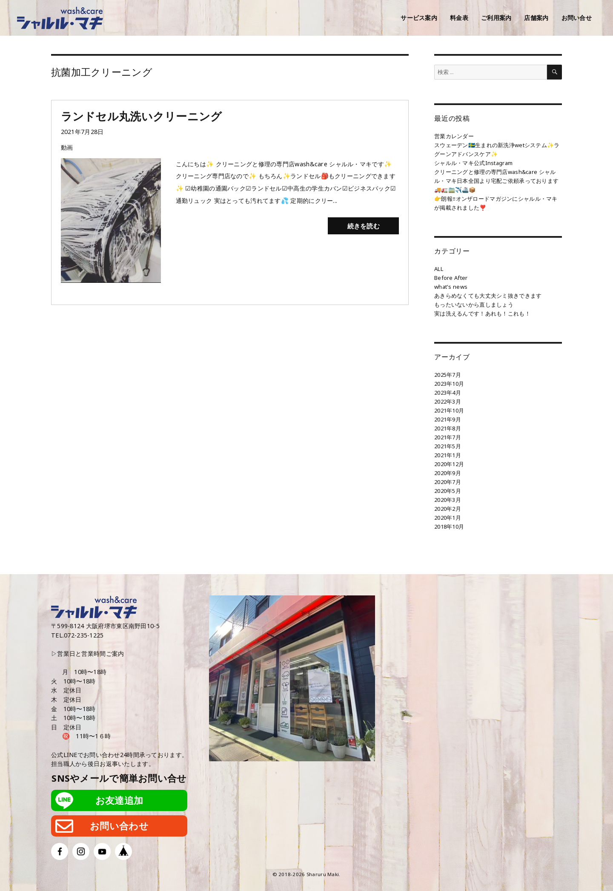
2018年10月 (449, 526)
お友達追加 (119, 800)
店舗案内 (536, 18)
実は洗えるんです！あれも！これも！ (482, 313)
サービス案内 (419, 18)
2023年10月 (449, 383)
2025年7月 (447, 375)
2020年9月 (447, 473)
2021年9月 (447, 419)
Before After (450, 278)
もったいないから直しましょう (473, 304)
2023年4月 (447, 392)
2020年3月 (447, 500)
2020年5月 (447, 491)
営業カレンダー (454, 136)
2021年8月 (447, 428)
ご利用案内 (496, 18)
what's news (450, 286)
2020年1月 (447, 517)
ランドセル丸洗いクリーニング (141, 116)
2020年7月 (447, 482)
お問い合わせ (119, 826)
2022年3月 (447, 401)
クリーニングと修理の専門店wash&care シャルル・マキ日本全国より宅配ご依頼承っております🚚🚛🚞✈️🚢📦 (496, 181)
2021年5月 (447, 446)
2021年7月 (447, 437)
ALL (438, 269)
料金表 (459, 18)
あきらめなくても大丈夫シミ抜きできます (487, 295)
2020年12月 (449, 464)
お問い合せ (576, 18)
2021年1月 (447, 455)
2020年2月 (447, 508)
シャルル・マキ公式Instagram (473, 163)
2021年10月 (449, 410)
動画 (67, 147)
